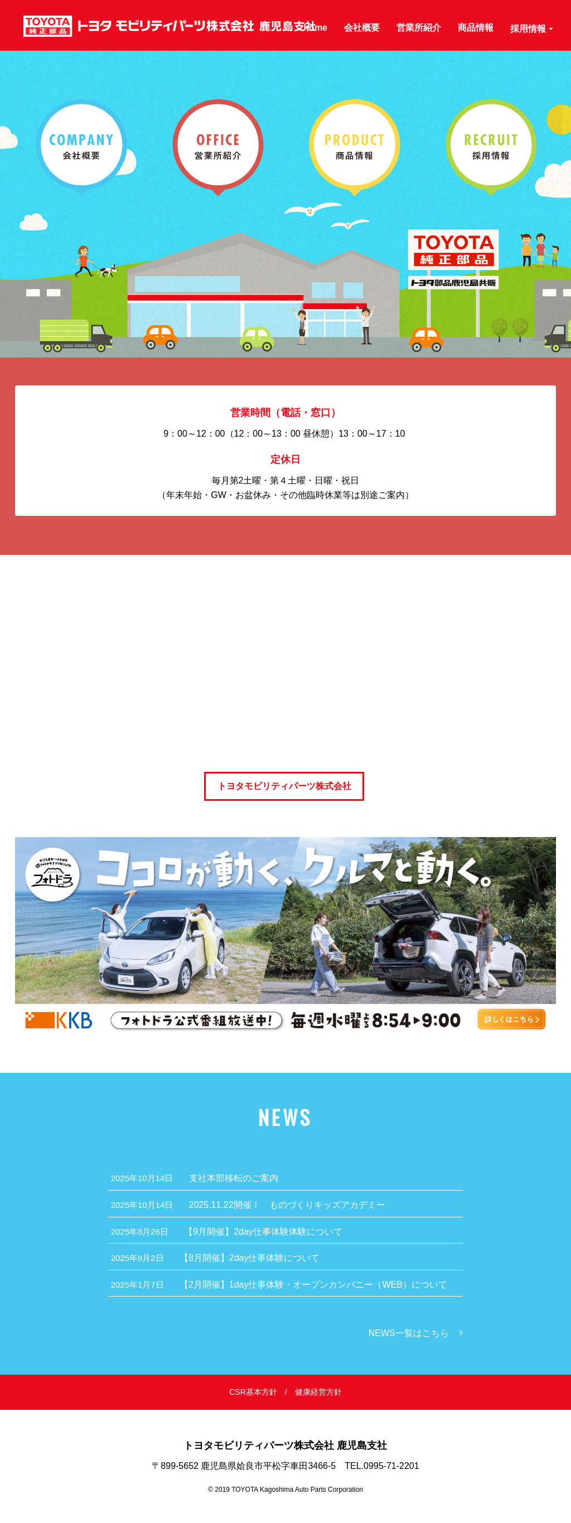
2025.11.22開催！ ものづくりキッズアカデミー (248, 1205)
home (315, 27)
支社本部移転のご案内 (194, 1178)
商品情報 (475, 27)
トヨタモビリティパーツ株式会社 (284, 786)
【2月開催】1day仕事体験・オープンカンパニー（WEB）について (279, 1284)
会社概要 (362, 27)
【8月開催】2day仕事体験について (215, 1258)
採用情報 (531, 28)
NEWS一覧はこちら (409, 1333)
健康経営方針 (318, 1391)
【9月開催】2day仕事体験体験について (226, 1231)
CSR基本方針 (253, 1391)
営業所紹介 (418, 27)
